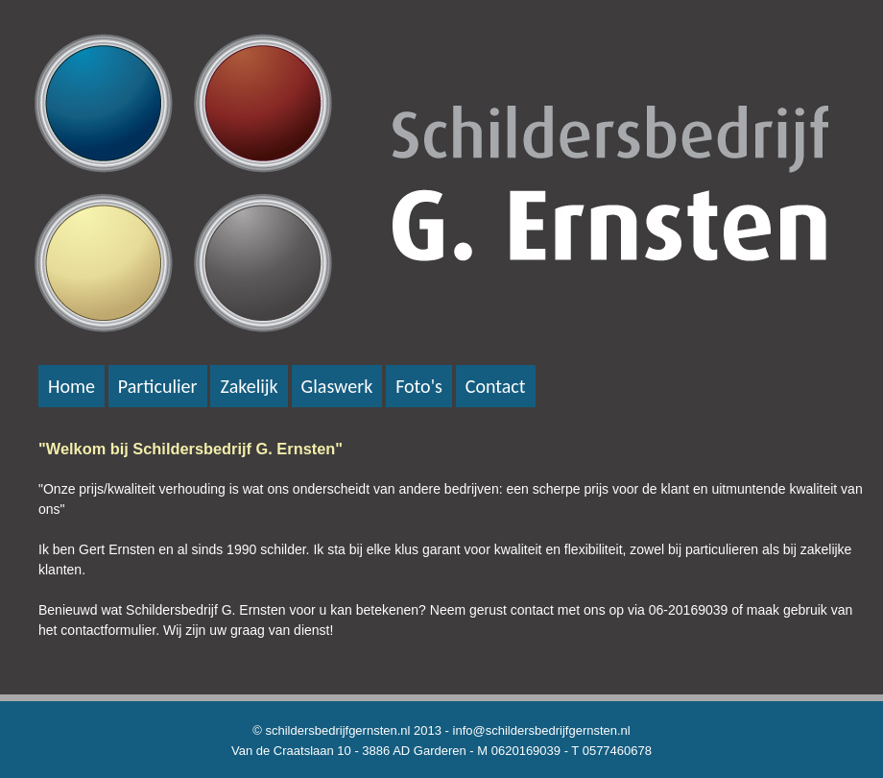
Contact (495, 386)
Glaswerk (337, 386)
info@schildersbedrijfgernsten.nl (542, 730)
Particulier (158, 386)
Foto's (418, 386)
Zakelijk (248, 386)
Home (71, 386)
